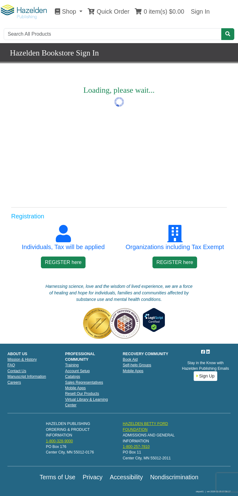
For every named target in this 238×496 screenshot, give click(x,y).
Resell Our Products (82, 393)
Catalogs (72, 376)
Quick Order (108, 11)
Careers (14, 382)
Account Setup (77, 371)
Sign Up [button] (205, 375)
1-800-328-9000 (59, 441)
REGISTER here (63, 262)
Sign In (199, 11)
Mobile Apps (75, 388)
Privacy (93, 477)
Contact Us (16, 371)
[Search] (113, 34)
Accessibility (126, 477)
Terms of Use (57, 477)
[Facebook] (203, 351)
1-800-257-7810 (136, 447)
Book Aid (130, 359)
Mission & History (22, 359)
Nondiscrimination (174, 477)
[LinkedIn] (208, 351)
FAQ (11, 365)
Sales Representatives (84, 382)
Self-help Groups (137, 365)
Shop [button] (66, 11)
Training (72, 365)
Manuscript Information (26, 376)
